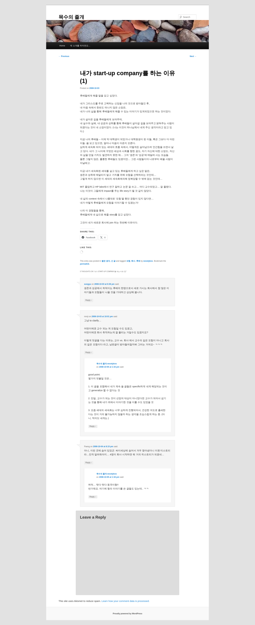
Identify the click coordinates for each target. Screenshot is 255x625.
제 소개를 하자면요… (80, 45)
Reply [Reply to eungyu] (88, 300)
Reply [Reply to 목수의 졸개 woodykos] (93, 426)
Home (62, 45)
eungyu (87, 284)
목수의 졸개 (71, 17)
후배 (138, 261)
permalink (84, 264)
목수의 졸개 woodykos (106, 364)
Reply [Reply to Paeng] (88, 462)
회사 (133, 261)
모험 (128, 261)
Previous (64, 56)
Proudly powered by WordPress (127, 613)
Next (193, 56)
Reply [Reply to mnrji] (88, 352)
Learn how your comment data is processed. (125, 601)
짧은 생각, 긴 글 (108, 261)
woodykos (148, 261)
